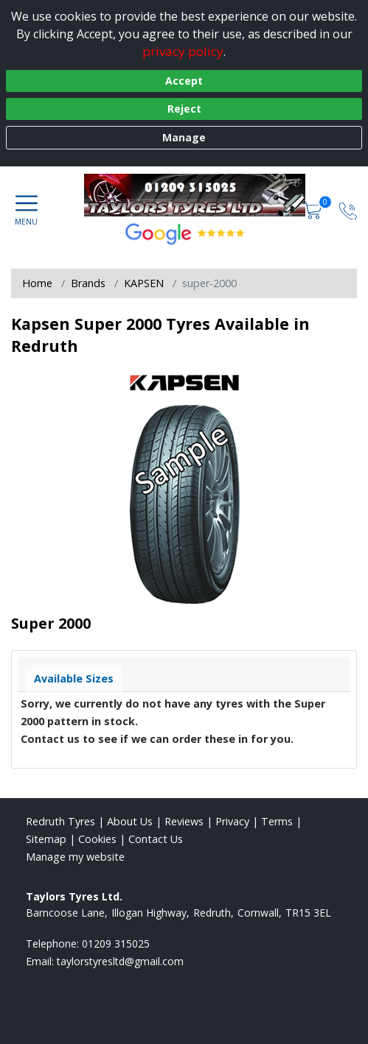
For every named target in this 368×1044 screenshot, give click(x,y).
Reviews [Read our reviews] (184, 821)
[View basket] (314, 209)
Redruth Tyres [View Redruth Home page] (60, 821)
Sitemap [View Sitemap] (46, 839)
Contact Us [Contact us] (155, 839)
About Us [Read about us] (130, 821)
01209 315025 (116, 943)
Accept (184, 81)
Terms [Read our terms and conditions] (277, 821)
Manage (184, 137)
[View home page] (202, 195)
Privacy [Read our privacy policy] (232, 821)
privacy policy (182, 51)
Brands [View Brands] (88, 283)
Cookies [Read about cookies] (97, 839)
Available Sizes (74, 678)
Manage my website (75, 857)
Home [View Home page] (37, 283)
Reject (184, 109)
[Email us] (120, 961)
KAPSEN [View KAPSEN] (144, 283)
